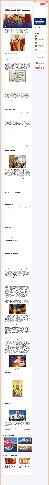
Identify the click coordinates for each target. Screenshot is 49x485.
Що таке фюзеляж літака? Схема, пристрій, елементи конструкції (24, 466)
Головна (14, 4)
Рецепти (36, 15)
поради (7, 4)
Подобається (9, 432)
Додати (21, 429)
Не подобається (16, 432)
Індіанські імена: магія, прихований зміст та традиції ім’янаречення (10, 466)
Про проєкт (24, 4)
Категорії (18, 4)
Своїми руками (37, 8)
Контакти (29, 4)
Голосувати (37, 67)
